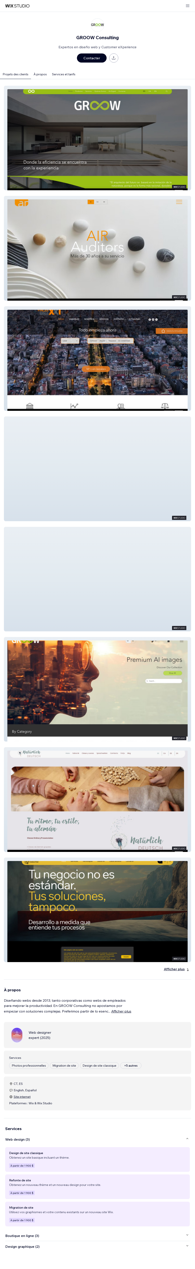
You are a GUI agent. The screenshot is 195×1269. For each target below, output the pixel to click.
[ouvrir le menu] (187, 6)
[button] (97, 138)
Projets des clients (15, 74)
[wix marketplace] (17, 5)
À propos (40, 74)
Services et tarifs (63, 74)
